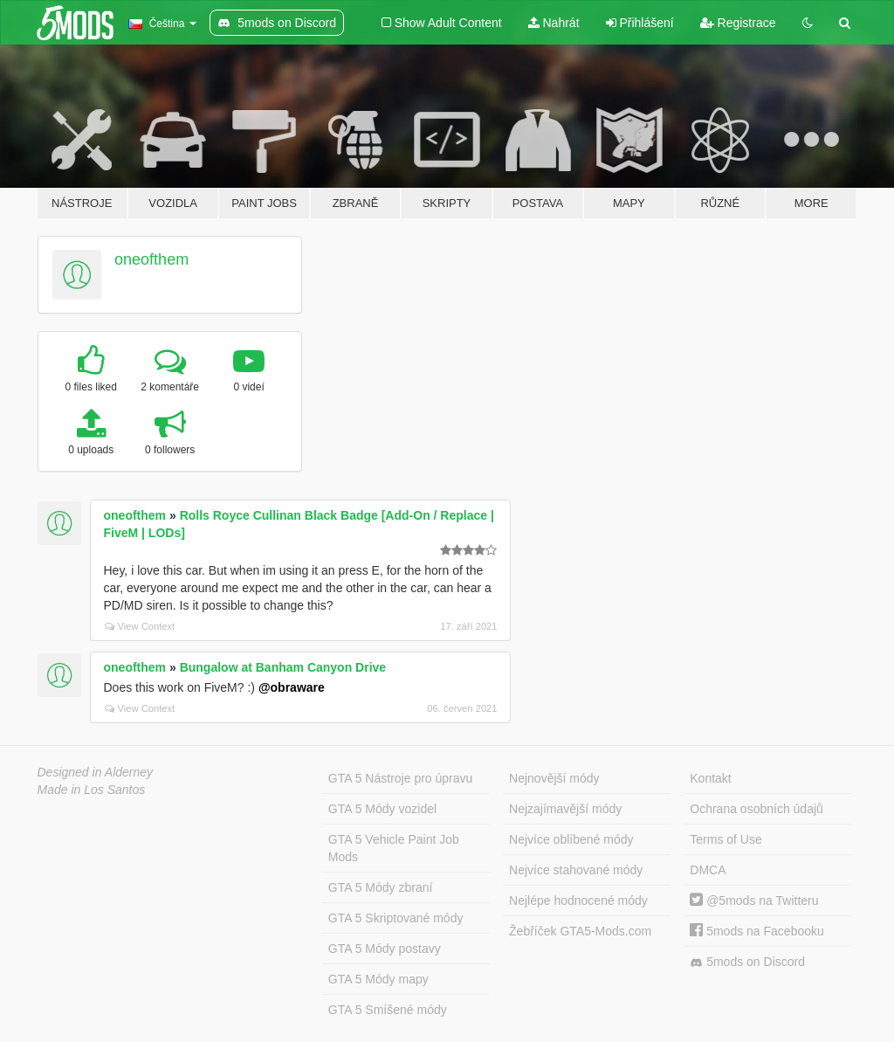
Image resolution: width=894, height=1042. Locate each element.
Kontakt (710, 778)
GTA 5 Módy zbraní (380, 887)
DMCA (708, 870)
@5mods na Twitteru (754, 900)
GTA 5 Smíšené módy (387, 1010)
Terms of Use (725, 839)
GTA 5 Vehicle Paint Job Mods (393, 848)
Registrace (738, 23)
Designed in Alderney (96, 772)
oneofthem (151, 259)
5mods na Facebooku (757, 931)
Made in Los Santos (92, 790)
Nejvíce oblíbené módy (571, 839)
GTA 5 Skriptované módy (396, 918)
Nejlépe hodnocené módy (578, 900)
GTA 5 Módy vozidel (382, 809)
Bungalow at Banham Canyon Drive (283, 667)
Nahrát (554, 23)
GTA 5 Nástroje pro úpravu (400, 778)
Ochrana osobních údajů (756, 809)
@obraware (291, 687)
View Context (140, 626)
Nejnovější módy (554, 778)
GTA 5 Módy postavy (384, 949)
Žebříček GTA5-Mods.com (580, 931)
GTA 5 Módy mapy (378, 979)
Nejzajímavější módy (565, 809)
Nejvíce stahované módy (576, 870)
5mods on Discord (747, 962)
